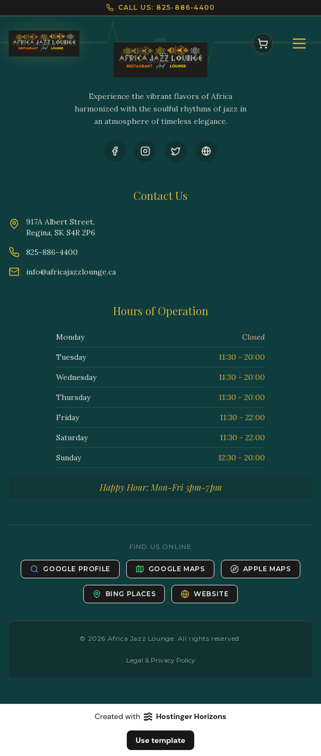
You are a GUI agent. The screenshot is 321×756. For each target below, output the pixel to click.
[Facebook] (115, 151)
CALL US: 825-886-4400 (166, 7)
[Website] (206, 151)
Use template (160, 740)
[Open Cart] (262, 43)
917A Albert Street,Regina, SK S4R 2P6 (60, 227)
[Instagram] (145, 151)
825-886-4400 (52, 252)
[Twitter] (176, 151)
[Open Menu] (299, 43)
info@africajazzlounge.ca (71, 272)
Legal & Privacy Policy (160, 660)
